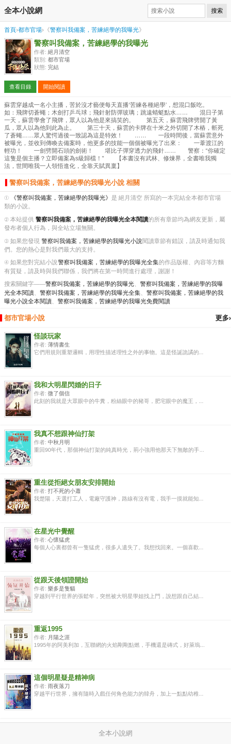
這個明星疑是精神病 (64, 677)
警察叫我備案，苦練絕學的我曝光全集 (108, 262)
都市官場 (30, 29)
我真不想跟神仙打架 (64, 433)
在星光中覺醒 (54, 531)
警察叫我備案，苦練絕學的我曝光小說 (91, 241)
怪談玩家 (47, 336)
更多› (223, 318)
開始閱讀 (54, 87)
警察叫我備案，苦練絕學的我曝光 (94, 29)
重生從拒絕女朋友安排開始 (74, 482)
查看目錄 (20, 87)
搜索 (217, 10)
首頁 (10, 29)
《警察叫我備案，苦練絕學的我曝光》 (61, 198)
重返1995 (48, 628)
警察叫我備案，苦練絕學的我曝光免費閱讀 (114, 301)
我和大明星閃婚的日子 (68, 385)
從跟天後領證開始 (61, 580)
